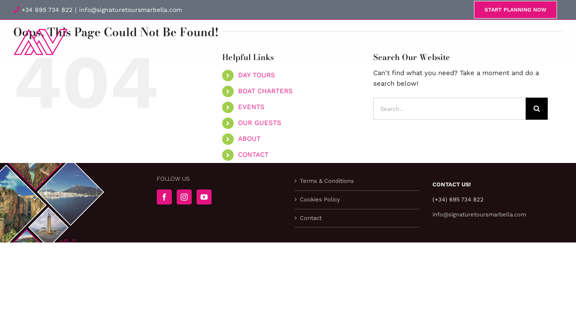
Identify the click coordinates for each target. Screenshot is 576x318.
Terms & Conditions (327, 181)
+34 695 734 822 (42, 9)
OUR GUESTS (259, 123)
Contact (311, 218)
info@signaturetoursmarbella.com (130, 9)
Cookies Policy (320, 199)
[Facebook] (164, 196)
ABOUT (249, 139)
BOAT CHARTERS (265, 91)
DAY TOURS (256, 75)
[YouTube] (204, 196)
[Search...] (449, 109)
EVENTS (251, 107)
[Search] (537, 109)
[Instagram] (184, 196)
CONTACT (253, 155)
